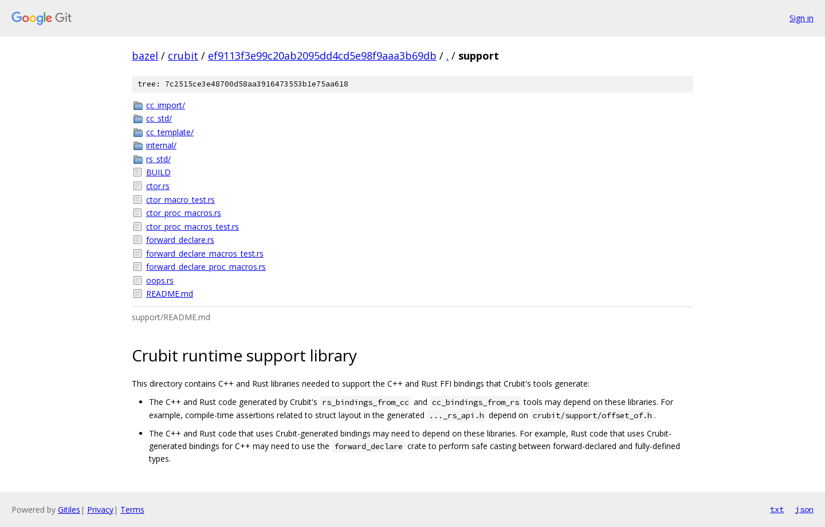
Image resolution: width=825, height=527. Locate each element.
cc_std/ (159, 118)
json (804, 509)
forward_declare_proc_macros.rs (206, 266)
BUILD (158, 172)
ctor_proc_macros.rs (183, 212)
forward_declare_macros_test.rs (205, 253)
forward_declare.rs (180, 239)
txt (777, 509)
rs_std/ (158, 159)
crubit (183, 55)
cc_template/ (170, 132)
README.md (169, 293)
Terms (132, 509)
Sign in (801, 18)
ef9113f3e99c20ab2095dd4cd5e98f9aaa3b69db (322, 55)
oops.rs (160, 280)
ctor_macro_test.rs (180, 199)
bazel (145, 55)
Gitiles (69, 509)
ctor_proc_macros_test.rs (192, 226)
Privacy (100, 509)
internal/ (161, 145)
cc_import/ (165, 105)
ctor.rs (158, 185)
